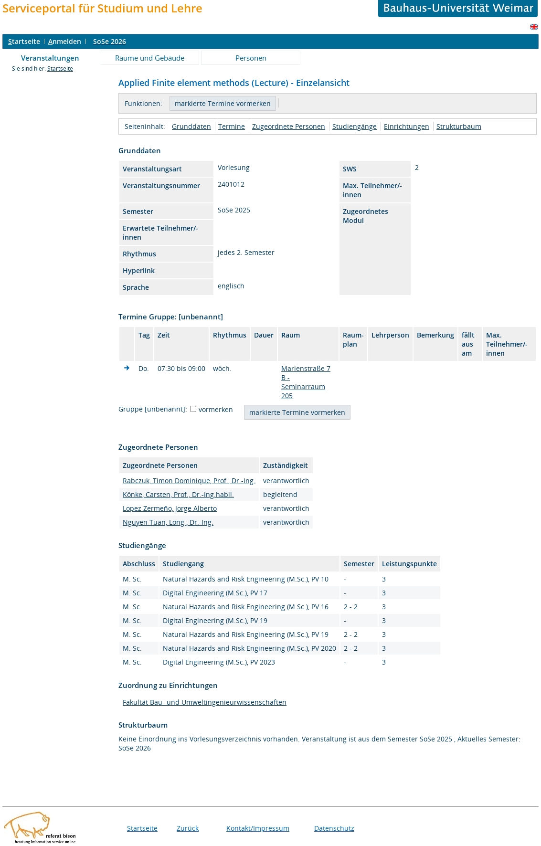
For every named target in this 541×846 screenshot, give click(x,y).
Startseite (60, 68)
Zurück (188, 828)
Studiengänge (354, 126)
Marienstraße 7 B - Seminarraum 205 (305, 382)
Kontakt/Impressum (257, 828)
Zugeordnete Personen (288, 126)
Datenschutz (334, 828)
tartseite (24, 41)
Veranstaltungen (50, 58)
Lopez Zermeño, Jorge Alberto (170, 508)
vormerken (216, 409)
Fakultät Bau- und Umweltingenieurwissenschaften (204, 702)
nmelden (64, 41)
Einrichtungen (406, 126)
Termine (231, 126)
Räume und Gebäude (149, 58)
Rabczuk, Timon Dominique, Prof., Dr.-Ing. (189, 480)
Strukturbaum (458, 126)
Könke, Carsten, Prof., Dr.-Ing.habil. (178, 494)
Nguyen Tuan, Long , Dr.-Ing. (168, 522)
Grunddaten (191, 126)
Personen (250, 58)
